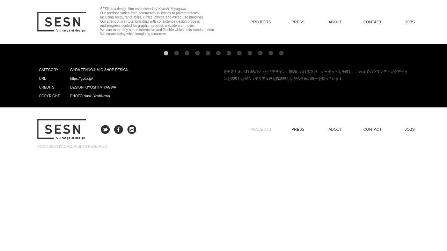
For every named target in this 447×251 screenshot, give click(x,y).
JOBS (410, 22)
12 (281, 53)
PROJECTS (260, 129)
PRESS (298, 22)
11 (270, 53)
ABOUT (335, 22)
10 (260, 53)
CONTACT (372, 22)
